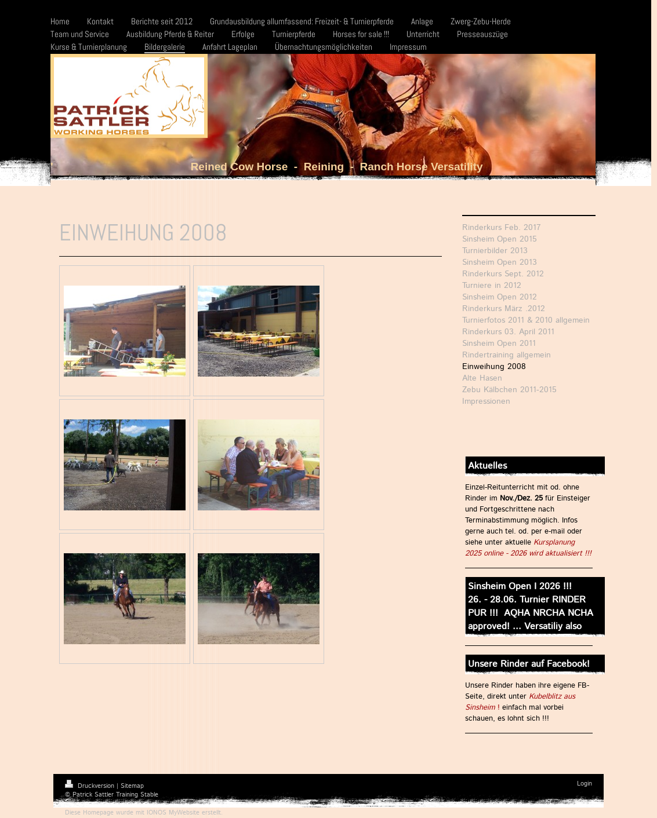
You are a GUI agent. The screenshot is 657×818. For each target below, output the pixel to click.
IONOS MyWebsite (173, 812)
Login (584, 783)
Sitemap (132, 786)
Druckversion (91, 786)
